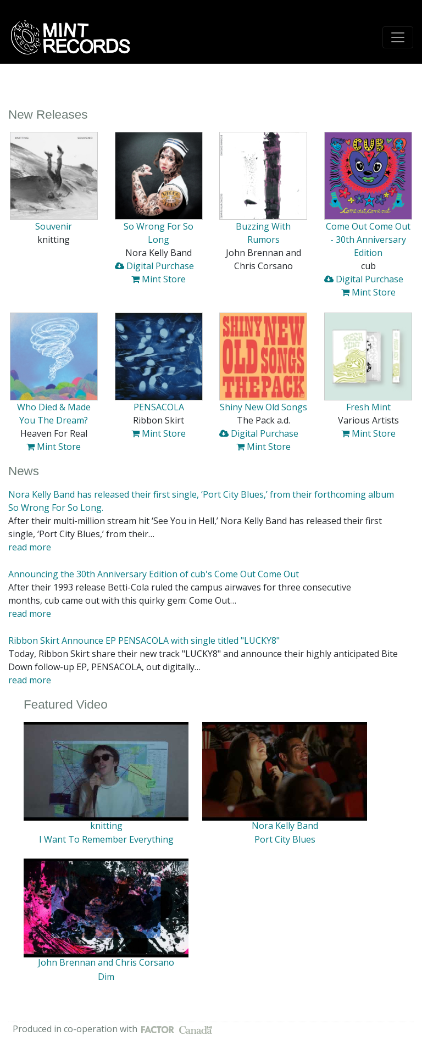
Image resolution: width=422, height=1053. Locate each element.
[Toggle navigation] (397, 37)
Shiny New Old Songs (263, 407)
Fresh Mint (368, 407)
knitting (106, 826)
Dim (106, 977)
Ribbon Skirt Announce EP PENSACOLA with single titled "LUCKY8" (144, 640)
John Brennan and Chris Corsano (106, 962)
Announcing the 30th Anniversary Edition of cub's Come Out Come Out (153, 574)
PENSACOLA (159, 407)
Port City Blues (284, 839)
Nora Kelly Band (285, 826)
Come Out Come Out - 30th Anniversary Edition (368, 239)
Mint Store (158, 279)
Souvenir (53, 226)
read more (29, 547)
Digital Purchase (154, 266)
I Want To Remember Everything (106, 839)
